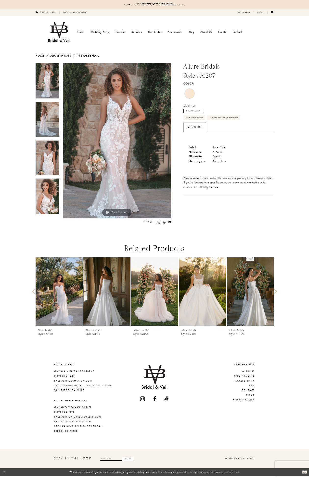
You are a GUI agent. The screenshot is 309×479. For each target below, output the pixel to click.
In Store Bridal (88, 58)
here (237, 475)
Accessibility (245, 383)
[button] (260, 15)
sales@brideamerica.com (73, 383)
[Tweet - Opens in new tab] (158, 225)
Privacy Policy (244, 402)
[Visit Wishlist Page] (272, 15)
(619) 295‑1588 (177, 4)
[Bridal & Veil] (58, 35)
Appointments (244, 378)
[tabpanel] (47, 85)
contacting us (254, 207)
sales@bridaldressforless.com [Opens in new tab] (77, 419)
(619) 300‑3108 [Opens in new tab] (64, 414)
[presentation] (59, 294)
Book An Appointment (203, 128)
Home (40, 58)
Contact (248, 393)
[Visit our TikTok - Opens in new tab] (166, 401)
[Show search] (244, 15)
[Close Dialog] (5, 475)
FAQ (252, 388)
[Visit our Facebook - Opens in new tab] (155, 401)
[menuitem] (45, 15)
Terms (250, 397)
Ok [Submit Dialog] (303, 475)
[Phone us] (45, 15)
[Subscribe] (154, 461)
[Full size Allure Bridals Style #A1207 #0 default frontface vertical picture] (117, 143)
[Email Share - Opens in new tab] (169, 225)
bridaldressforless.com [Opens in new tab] (72, 424)
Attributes (194, 152)
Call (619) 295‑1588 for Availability (213, 140)
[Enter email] (130, 461)
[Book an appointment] (74, 15)
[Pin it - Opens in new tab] (164, 225)
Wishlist (248, 374)
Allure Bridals (60, 58)
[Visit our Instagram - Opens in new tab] (142, 402)
